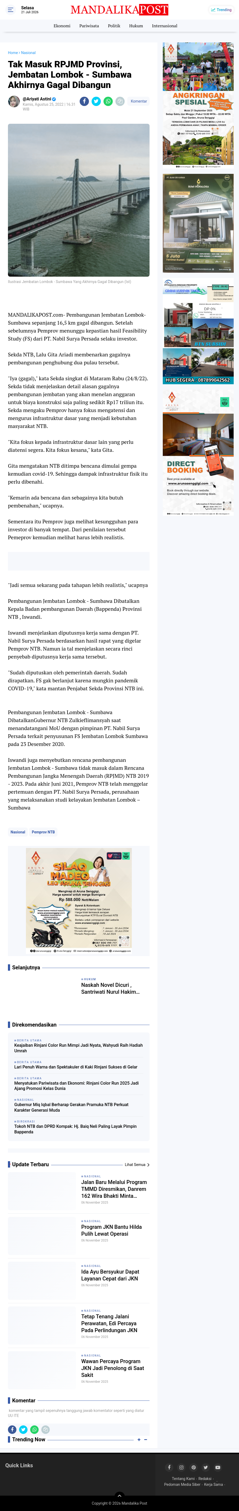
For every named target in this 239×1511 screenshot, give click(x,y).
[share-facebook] (84, 101)
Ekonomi (62, 26)
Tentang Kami (183, 1479)
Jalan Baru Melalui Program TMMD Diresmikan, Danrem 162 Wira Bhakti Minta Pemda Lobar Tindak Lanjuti (114, 1189)
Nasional (18, 832)
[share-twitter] (96, 101)
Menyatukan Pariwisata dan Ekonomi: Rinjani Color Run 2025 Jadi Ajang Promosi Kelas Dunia (76, 1086)
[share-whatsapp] (108, 101)
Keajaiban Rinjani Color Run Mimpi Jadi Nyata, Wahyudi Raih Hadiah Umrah (78, 1048)
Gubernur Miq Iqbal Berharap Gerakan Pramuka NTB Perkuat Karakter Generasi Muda (71, 1107)
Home (13, 53)
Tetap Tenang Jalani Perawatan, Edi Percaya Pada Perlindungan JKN (109, 1323)
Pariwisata (89, 26)
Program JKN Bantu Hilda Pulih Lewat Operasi (111, 1230)
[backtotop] (119, 1497)
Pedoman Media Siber (182, 1484)
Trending (224, 10)
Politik (114, 26)
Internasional (164, 26)
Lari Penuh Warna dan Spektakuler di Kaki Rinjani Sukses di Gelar (75, 1067)
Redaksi (205, 1479)
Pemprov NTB (43, 832)
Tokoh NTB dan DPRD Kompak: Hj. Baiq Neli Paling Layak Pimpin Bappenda (75, 1129)
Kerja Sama (213, 1484)
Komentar (138, 101)
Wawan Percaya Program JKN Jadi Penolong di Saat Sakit (112, 1368)
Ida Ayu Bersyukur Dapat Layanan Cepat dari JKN (110, 1275)
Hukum (136, 26)
